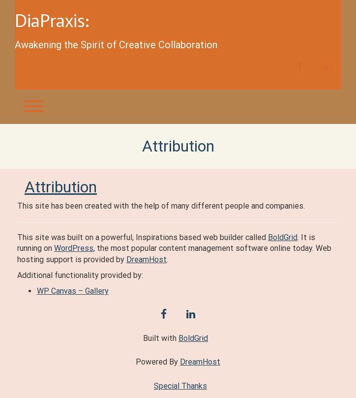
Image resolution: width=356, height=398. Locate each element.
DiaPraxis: (52, 20)
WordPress (73, 248)
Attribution (61, 187)
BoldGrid (282, 237)
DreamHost (146, 259)
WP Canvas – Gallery (73, 291)
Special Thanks (180, 386)
